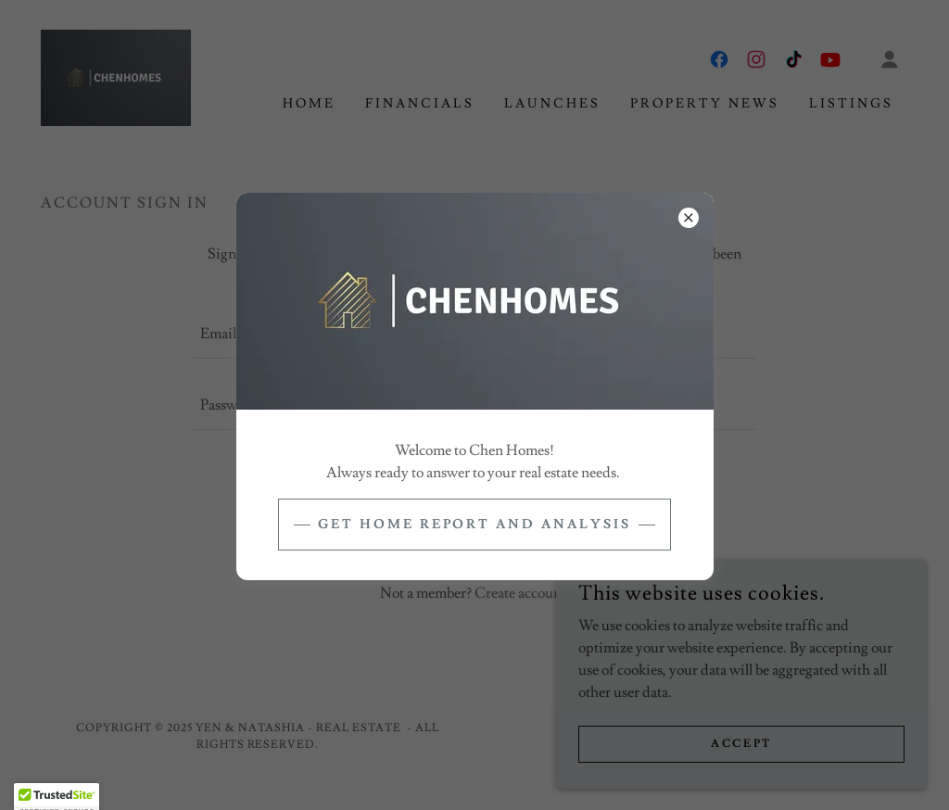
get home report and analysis (475, 524)
